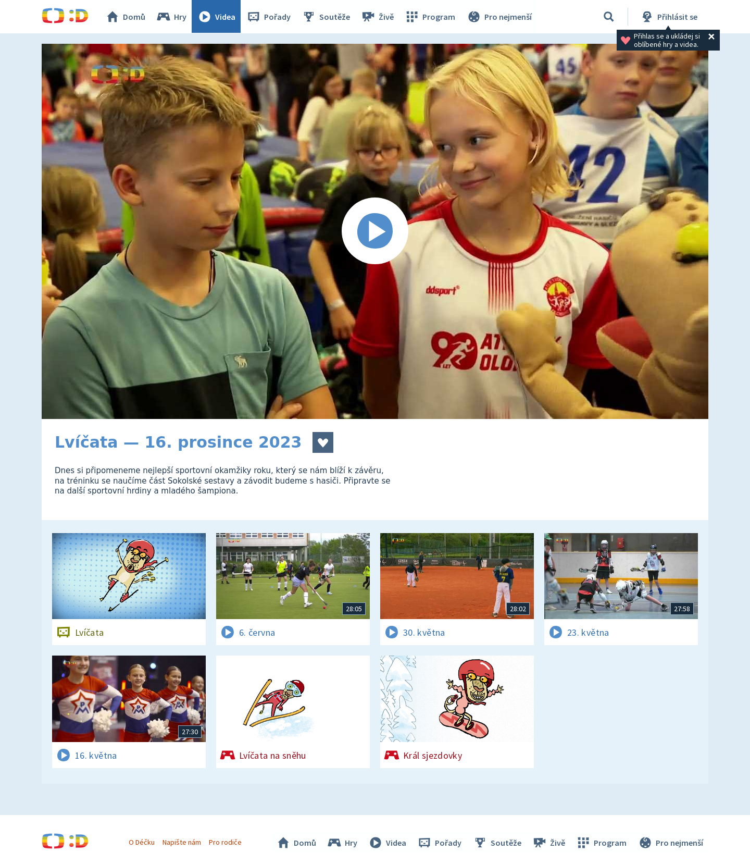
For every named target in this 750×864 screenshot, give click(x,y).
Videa (216, 16)
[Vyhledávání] (609, 16)
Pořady (268, 16)
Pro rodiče (225, 842)
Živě (377, 16)
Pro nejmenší (499, 16)
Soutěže (326, 16)
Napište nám (181, 842)
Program (430, 16)
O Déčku (142, 842)
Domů (125, 16)
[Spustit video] (375, 231)
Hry (171, 16)
